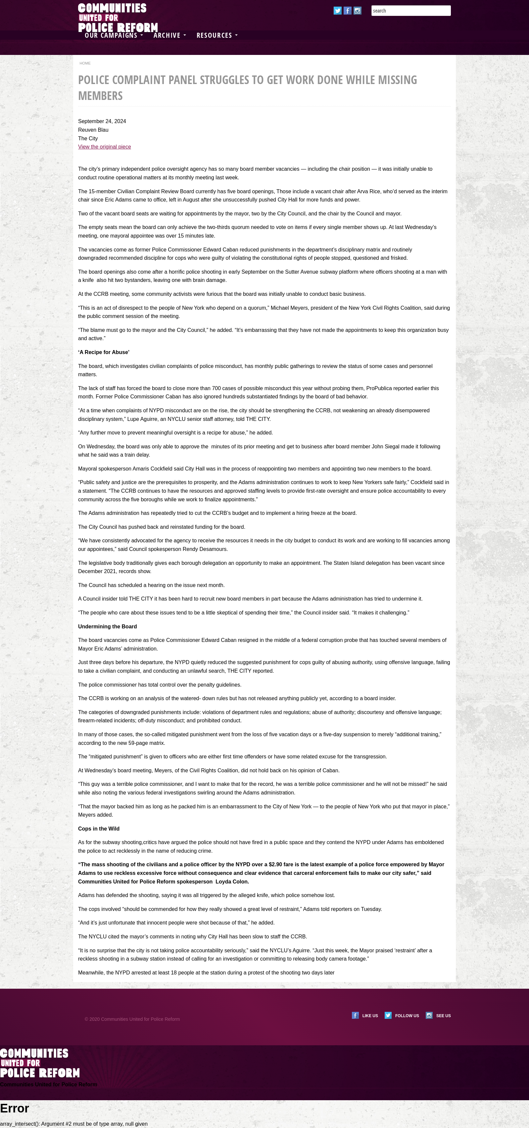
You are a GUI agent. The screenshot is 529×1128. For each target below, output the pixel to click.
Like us (370, 1016)
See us (443, 1016)
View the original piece (104, 147)
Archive (170, 35)
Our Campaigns (114, 35)
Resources (217, 35)
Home (85, 63)
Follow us (407, 1016)
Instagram (357, 11)
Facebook (348, 11)
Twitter (338, 11)
